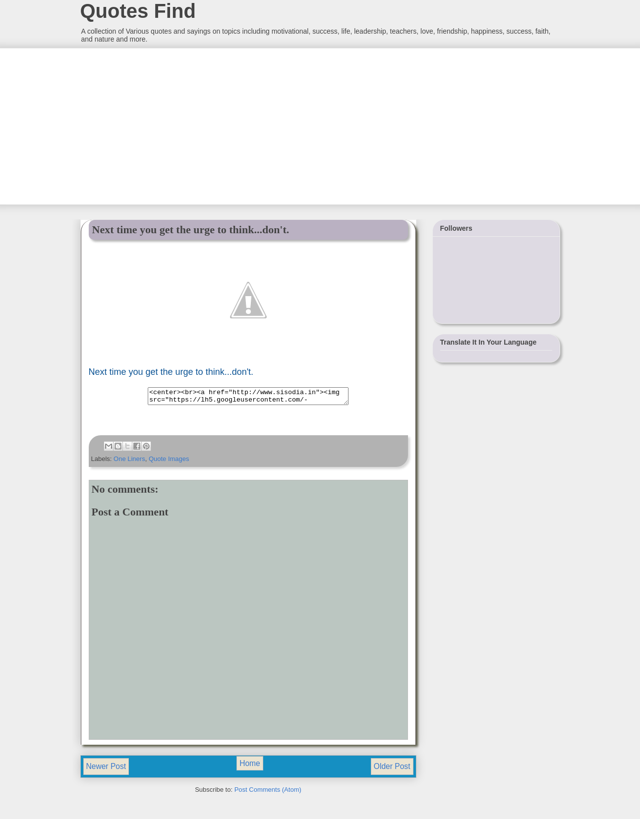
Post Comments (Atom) (267, 792)
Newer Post (106, 769)
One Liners (129, 461)
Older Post (392, 769)
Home (249, 766)
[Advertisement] (154, 125)
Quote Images (169, 461)
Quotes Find (138, 11)
